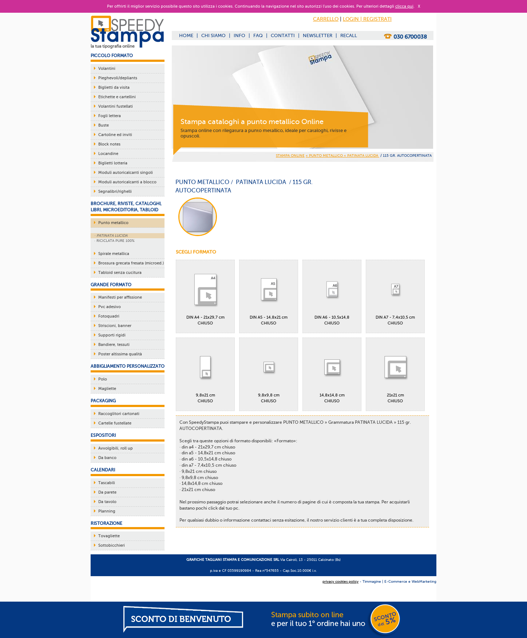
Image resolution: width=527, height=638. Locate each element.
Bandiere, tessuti (114, 344)
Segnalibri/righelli (115, 191)
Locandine (108, 153)
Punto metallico (113, 222)
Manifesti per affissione (120, 297)
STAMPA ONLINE (290, 155)
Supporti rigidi (112, 335)
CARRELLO (325, 19)
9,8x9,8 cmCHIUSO (268, 372)
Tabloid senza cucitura (120, 272)
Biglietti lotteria (112, 163)
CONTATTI (283, 35)
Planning (106, 511)
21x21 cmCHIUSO (395, 372)
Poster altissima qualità (120, 354)
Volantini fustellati (115, 106)
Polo (102, 379)
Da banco (107, 457)
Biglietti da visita (114, 87)
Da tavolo (107, 501)
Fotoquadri (108, 316)
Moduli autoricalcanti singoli (125, 172)
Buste (103, 125)
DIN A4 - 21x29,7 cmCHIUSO (205, 294)
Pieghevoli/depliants (117, 78)
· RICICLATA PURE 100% (114, 241)
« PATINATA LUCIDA (361, 155)
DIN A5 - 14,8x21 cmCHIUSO (268, 294)
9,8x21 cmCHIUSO (205, 372)
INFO (239, 35)
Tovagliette (109, 536)
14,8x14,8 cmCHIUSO (331, 372)
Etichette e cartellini (117, 97)
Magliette (107, 388)
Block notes (109, 144)
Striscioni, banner (114, 325)
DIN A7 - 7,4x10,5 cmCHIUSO (395, 294)
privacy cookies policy (340, 581)
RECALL (348, 35)
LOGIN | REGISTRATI (367, 19)
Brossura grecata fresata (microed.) (131, 263)
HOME (186, 35)
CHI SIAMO (213, 35)
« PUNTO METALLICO (325, 155)
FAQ (258, 35)
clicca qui (404, 6)
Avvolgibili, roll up (115, 448)
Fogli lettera (109, 115)
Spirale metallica (113, 253)
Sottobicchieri (111, 545)
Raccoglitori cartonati (118, 413)
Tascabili (106, 483)
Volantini (106, 68)
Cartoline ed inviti (115, 134)
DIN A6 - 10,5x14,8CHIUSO (331, 294)
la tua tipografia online (113, 46)
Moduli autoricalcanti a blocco (127, 182)
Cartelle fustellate (114, 423)
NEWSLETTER (317, 35)
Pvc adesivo (109, 306)
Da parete (107, 492)
